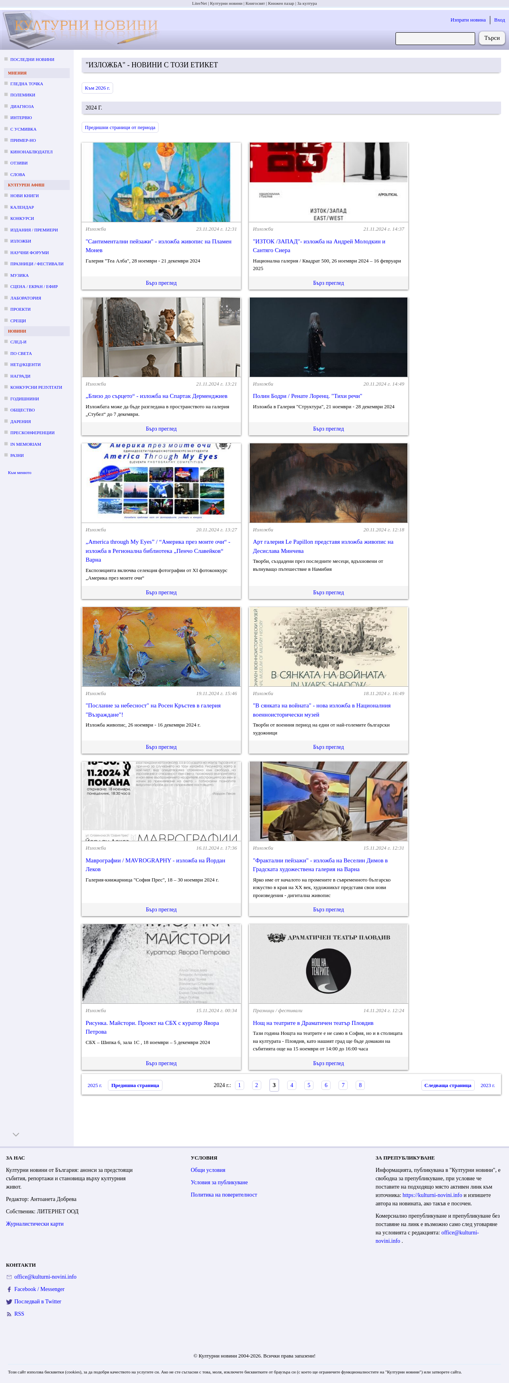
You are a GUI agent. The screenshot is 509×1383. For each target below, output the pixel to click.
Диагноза (22, 106)
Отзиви (18, 163)
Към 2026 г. (97, 88)
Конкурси (22, 218)
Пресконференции (32, 432)
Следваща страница (448, 1085)
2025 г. (95, 1085)
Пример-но (23, 140)
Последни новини (32, 59)
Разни (17, 455)
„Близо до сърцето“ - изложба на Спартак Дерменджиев (156, 396)
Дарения (20, 421)
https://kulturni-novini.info (433, 1195)
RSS (19, 1314)
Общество (22, 409)
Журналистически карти (35, 1224)
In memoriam (25, 444)
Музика (19, 275)
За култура (307, 3)
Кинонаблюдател (31, 151)
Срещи (18, 320)
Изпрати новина (468, 20)
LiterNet (199, 3)
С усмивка (23, 129)
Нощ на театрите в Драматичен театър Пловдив (313, 1023)
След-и (18, 341)
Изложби (20, 241)
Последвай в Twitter (37, 1302)
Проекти (20, 309)
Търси (492, 38)
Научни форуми (29, 252)
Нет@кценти (25, 364)
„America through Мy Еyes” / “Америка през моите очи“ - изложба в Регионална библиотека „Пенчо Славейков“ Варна (158, 551)
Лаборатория (25, 298)
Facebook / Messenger (39, 1289)
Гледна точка (26, 83)
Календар (22, 207)
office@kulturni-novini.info (45, 1277)
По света (21, 353)
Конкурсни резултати (36, 387)
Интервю (21, 117)
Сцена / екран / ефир (34, 286)
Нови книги (24, 195)
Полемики (22, 94)
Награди (20, 376)
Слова (17, 174)
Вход (499, 20)
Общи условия (208, 1170)
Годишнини (24, 398)
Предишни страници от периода (120, 127)
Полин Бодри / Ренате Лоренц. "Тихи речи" (307, 396)
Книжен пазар (281, 3)
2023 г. (488, 1085)
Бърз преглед (161, 283)
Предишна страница (135, 1085)
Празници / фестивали (37, 263)
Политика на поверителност (224, 1195)
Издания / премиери (34, 229)
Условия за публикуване (219, 1182)
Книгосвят (255, 3)
